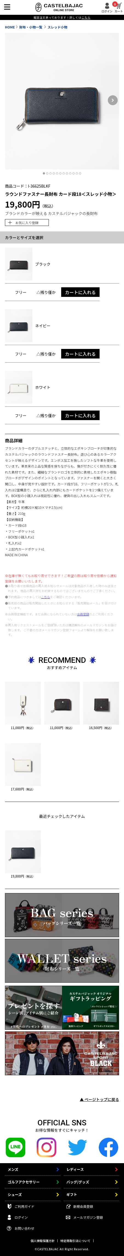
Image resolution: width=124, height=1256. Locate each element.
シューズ (15, 1194)
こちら (45, 597)
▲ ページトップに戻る (99, 1099)
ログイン (107, 11)
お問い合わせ (24, 1228)
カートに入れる (80, 292)
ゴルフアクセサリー (24, 1182)
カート (119, 8)
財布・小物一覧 (31, 27)
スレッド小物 (57, 27)
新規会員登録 (83, 1206)
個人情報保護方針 (42, 1240)
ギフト (71, 1194)
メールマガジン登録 (88, 1217)
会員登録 (83, 614)
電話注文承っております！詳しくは (62, 17)
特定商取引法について (75, 1240)
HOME (10, 27)
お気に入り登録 (26, 222)
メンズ (13, 1169)
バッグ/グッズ (77, 1182)
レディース (75, 1169)
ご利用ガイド (24, 1206)
